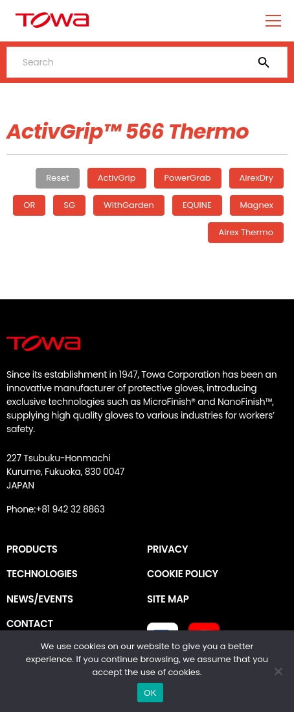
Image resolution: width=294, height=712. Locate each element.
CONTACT (29, 623)
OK (150, 693)
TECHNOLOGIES (42, 573)
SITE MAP (167, 599)
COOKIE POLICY (182, 573)
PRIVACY (167, 549)
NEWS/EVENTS (39, 599)
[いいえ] (277, 671)
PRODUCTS (32, 549)
